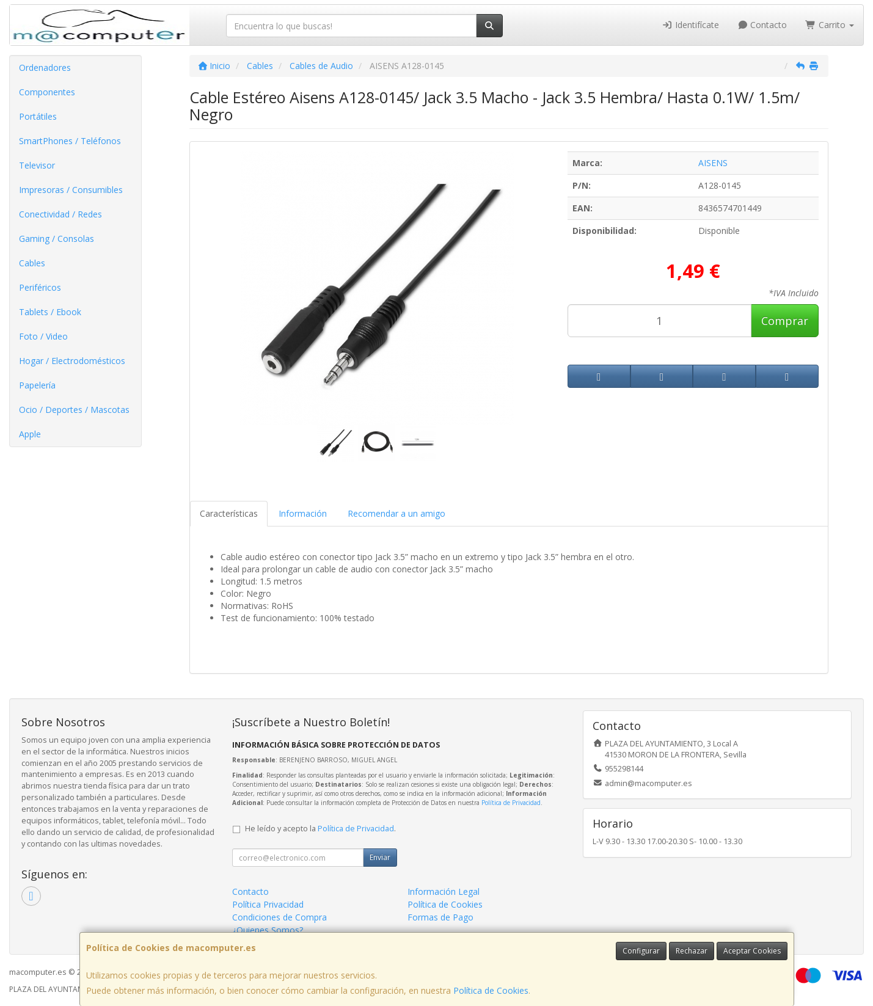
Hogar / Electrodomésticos (72, 360)
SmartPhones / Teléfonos (70, 141)
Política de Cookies (490, 990)
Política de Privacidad (511, 802)
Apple (30, 434)
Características (229, 513)
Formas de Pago (440, 917)
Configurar (641, 951)
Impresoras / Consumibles (71, 189)
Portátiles (38, 116)
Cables (32, 263)
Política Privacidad (268, 904)
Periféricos (40, 287)
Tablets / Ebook (50, 312)
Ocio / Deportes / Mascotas (74, 409)
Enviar (380, 857)
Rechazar (691, 951)
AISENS (713, 163)
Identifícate (690, 25)
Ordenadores (45, 67)
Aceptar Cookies (752, 951)
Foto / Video (43, 336)
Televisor (37, 165)
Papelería (37, 385)
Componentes (47, 92)
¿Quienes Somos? (267, 930)
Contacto (762, 25)
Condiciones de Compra (279, 917)
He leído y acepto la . (320, 828)
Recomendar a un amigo (396, 513)
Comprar (784, 320)
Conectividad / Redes (60, 214)
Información (303, 513)
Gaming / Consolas (56, 238)
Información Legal (443, 891)
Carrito (829, 25)
